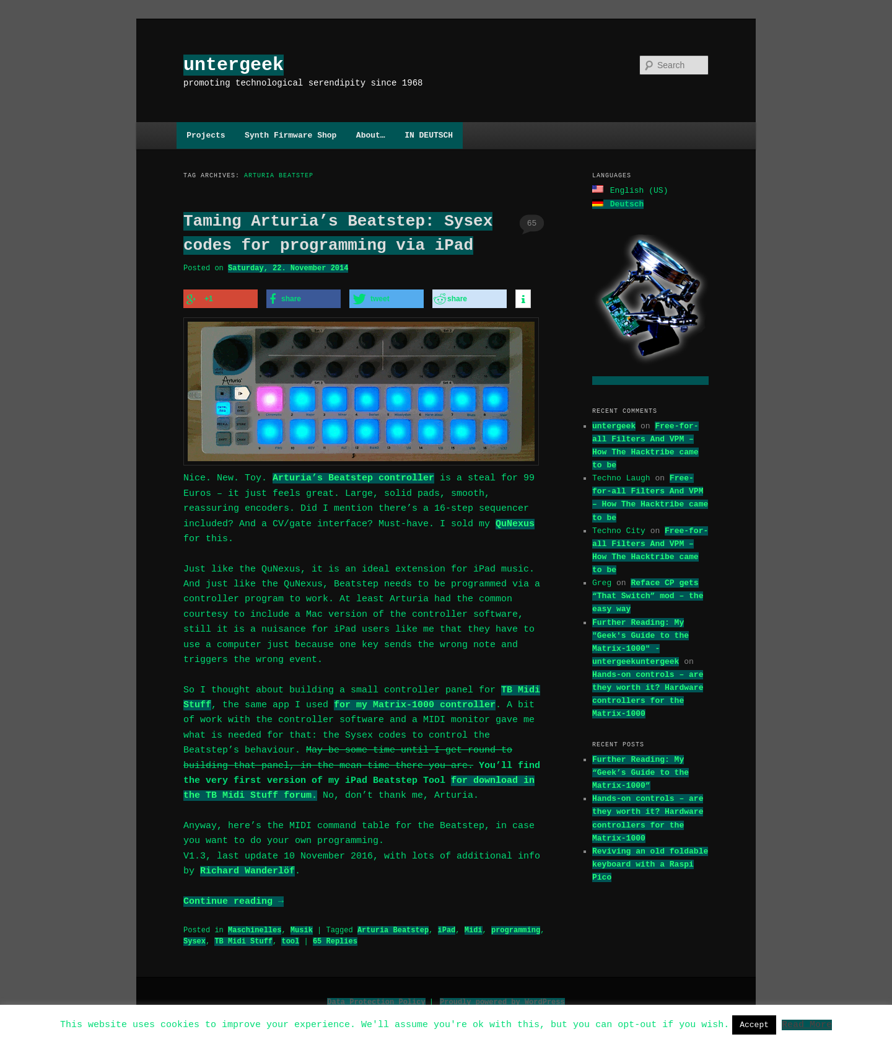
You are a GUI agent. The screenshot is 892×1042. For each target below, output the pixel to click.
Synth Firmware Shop (290, 135)
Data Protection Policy (376, 998)
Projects (205, 135)
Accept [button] (754, 1024)
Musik (302, 926)
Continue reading (233, 898)
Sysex (194, 937)
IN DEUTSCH (428, 135)
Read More (807, 1024)
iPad (446, 926)
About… (370, 135)
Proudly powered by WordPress (502, 998)
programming (515, 926)
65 (532, 223)
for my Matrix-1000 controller (415, 701)
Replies (335, 937)
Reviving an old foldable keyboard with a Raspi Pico (650, 862)
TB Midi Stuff (243, 937)
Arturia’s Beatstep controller (353, 475)
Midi (474, 926)
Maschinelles (254, 926)
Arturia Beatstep (393, 926)
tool (290, 937)
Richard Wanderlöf (247, 868)
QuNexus (515, 520)
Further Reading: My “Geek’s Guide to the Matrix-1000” (640, 771)
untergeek (233, 64)
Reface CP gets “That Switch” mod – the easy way (647, 594)
